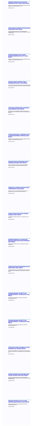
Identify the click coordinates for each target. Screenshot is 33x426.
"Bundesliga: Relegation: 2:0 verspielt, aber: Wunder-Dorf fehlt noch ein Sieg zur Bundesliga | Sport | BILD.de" (19, 240)
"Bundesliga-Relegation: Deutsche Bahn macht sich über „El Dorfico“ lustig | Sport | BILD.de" (18, 375)
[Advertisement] (19, 17)
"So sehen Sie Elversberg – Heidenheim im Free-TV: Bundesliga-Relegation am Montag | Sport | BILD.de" (19, 135)
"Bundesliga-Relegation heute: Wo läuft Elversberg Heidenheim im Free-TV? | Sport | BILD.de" (18, 56)
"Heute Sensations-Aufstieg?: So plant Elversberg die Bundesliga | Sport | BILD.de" (19, 28)
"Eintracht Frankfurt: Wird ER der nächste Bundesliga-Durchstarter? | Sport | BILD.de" (17, 82)
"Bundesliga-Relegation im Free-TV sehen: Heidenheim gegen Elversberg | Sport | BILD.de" (18, 401)
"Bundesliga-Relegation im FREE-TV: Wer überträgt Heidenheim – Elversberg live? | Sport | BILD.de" (19, 294)
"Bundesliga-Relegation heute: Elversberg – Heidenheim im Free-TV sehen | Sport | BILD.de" (18, 3)
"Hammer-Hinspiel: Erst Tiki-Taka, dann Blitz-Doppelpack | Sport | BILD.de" (18, 214)
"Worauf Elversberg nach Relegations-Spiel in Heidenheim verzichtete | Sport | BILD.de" (18, 162)
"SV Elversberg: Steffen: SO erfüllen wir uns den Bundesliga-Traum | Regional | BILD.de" (18, 348)
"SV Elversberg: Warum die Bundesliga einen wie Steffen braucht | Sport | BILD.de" (19, 267)
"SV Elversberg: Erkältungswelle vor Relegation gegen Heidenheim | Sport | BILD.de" (18, 108)
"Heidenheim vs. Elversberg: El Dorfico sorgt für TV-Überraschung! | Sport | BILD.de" (18, 188)
